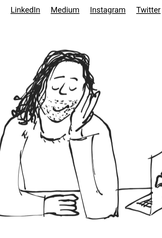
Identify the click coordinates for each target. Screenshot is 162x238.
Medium (65, 10)
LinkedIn (25, 10)
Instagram (107, 10)
